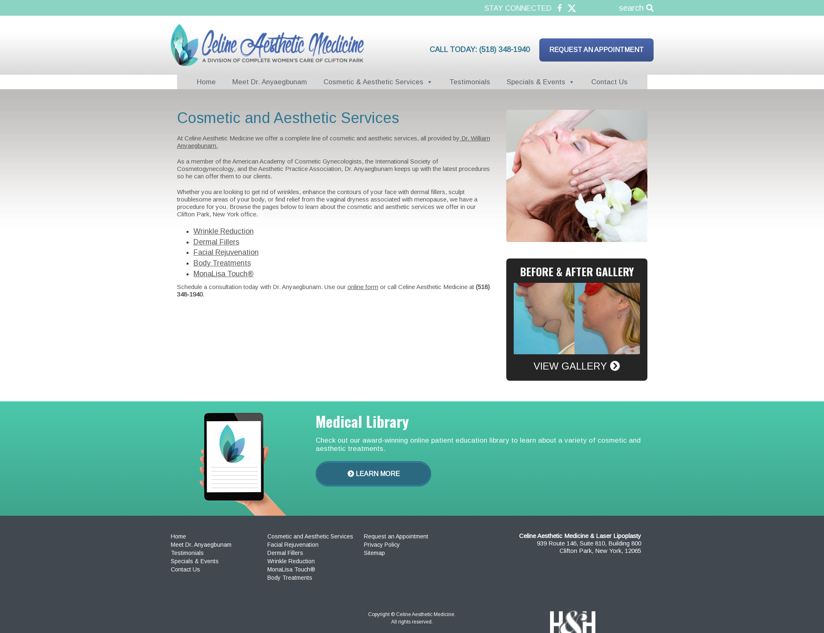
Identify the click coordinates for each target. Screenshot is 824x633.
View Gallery (577, 366)
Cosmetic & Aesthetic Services (373, 82)
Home (206, 82)
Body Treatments (222, 263)
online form (362, 286)
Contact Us (609, 82)
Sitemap (374, 553)
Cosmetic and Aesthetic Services (310, 536)
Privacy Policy (382, 544)
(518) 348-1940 (504, 49)
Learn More (373, 473)
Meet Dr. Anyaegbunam (269, 82)
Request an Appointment (596, 49)
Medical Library (362, 421)
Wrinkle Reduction (224, 231)
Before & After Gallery (577, 271)
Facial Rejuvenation (226, 252)
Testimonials (469, 82)
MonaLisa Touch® (224, 274)
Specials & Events (536, 82)
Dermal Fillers (216, 242)
